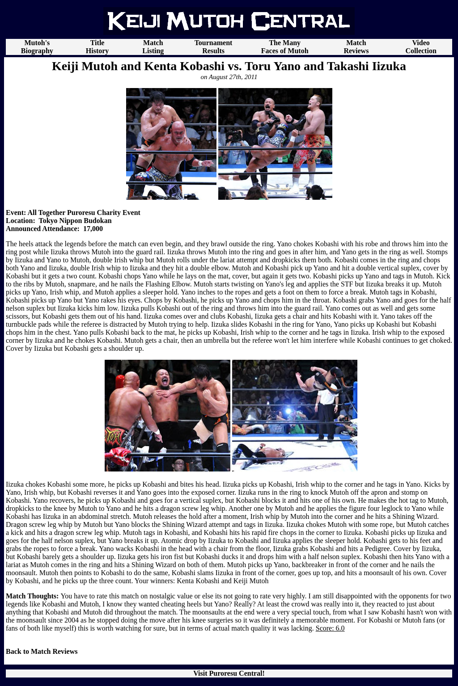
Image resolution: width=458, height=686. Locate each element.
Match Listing (153, 47)
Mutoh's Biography (37, 47)
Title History (97, 47)
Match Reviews (356, 47)
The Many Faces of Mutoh (285, 47)
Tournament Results (214, 47)
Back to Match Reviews (41, 651)
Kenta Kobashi (198, 581)
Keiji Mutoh (251, 581)
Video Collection (420, 47)
